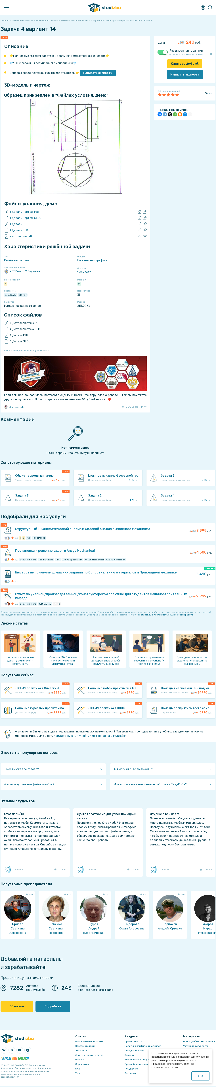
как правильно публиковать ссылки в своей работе (165, 614)
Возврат (129, 1055)
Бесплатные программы (89, 1041)
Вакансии (130, 1073)
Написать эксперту (97, 73)
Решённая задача (16, 260)
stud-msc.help (14, 407)
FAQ (77, 1068)
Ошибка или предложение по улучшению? (26, 350)
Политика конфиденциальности (143, 1046)
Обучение (17, 1006)
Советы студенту (85, 1046)
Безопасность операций (139, 1059)
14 (79, 284)
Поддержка (132, 1068)
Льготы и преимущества (89, 1055)
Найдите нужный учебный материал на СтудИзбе (89, 736)
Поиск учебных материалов (199, 1041)
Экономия (81, 1050)
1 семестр (84, 272)
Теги (77, 1073)
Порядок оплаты (134, 1050)
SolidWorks (10, 295)
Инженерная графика (92, 260)
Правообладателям (136, 1064)
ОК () (200, 1076)
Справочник (82, 1064)
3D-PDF (23, 295)
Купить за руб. (185, 63)
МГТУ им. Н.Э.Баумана (22, 271)
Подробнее (53, 1006)
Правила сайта (133, 1041)
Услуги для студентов (196, 1046)
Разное (79, 1059)
